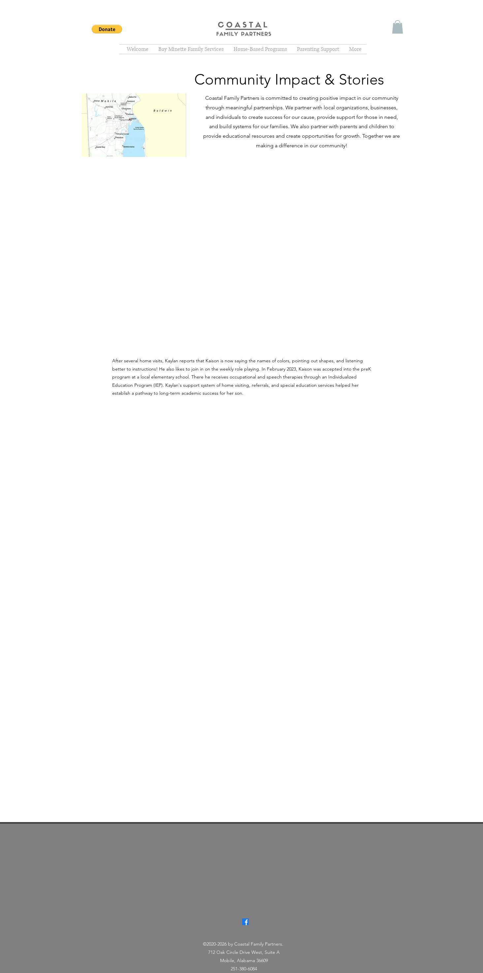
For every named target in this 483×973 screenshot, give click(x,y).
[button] (107, 29)
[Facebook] (245, 922)
